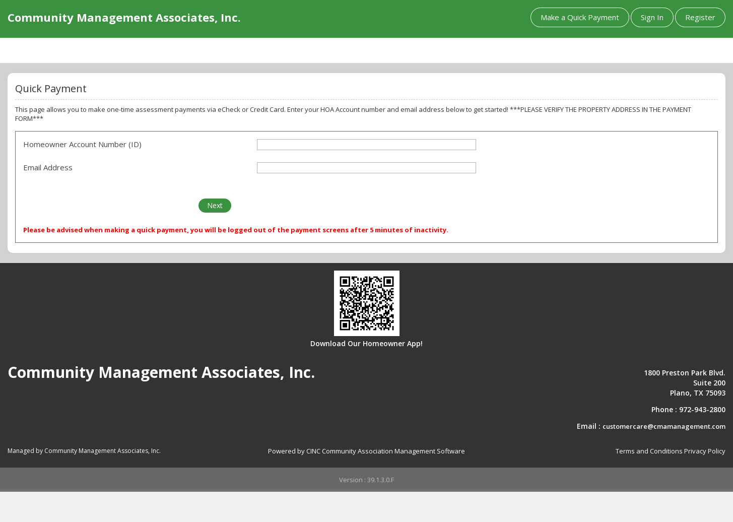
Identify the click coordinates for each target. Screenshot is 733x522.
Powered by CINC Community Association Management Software (366, 450)
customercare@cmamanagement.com (664, 426)
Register (700, 17)
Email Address (48, 167)
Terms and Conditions (649, 450)
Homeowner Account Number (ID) (82, 144)
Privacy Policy (704, 450)
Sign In (652, 17)
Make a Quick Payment (580, 17)
